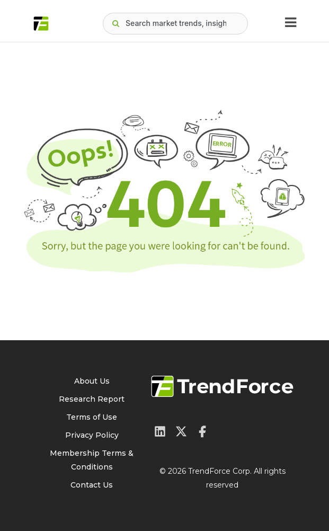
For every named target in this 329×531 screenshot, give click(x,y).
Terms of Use (91, 417)
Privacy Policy (92, 435)
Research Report (92, 399)
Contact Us (91, 485)
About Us (92, 381)
